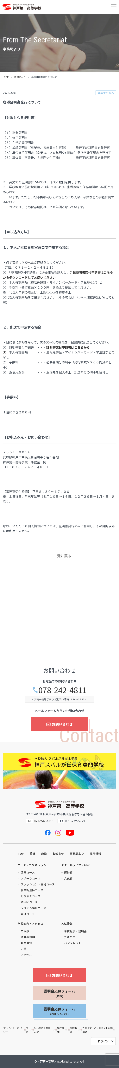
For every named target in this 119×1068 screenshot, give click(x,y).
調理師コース (29, 902)
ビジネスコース (31, 896)
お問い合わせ (59, 724)
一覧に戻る (62, 555)
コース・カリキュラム (32, 865)
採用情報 (95, 853)
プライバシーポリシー (12, 1029)
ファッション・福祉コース (38, 884)
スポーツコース (31, 878)
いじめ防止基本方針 (43, 1029)
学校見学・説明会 (75, 931)
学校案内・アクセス (30, 924)
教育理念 (26, 943)
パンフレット (72, 943)
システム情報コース (33, 908)
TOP (6, 77)
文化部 (68, 878)
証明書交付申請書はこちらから (68, 347)
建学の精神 (28, 937)
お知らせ (58, 853)
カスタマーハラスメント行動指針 (98, 1029)
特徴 (32, 853)
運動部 (68, 872)
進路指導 (74, 1029)
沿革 (23, 949)
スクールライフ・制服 (75, 865)
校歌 (28, 1029)
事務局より (20, 77)
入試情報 (67, 924)
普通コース (28, 914)
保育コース (28, 872)
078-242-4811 (59, 690)
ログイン (103, 1041)
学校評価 (61, 1029)
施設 (44, 853)
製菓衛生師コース (32, 890)
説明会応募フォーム (59, 993)
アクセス (26, 955)
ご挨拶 (25, 931)
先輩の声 (70, 937)
